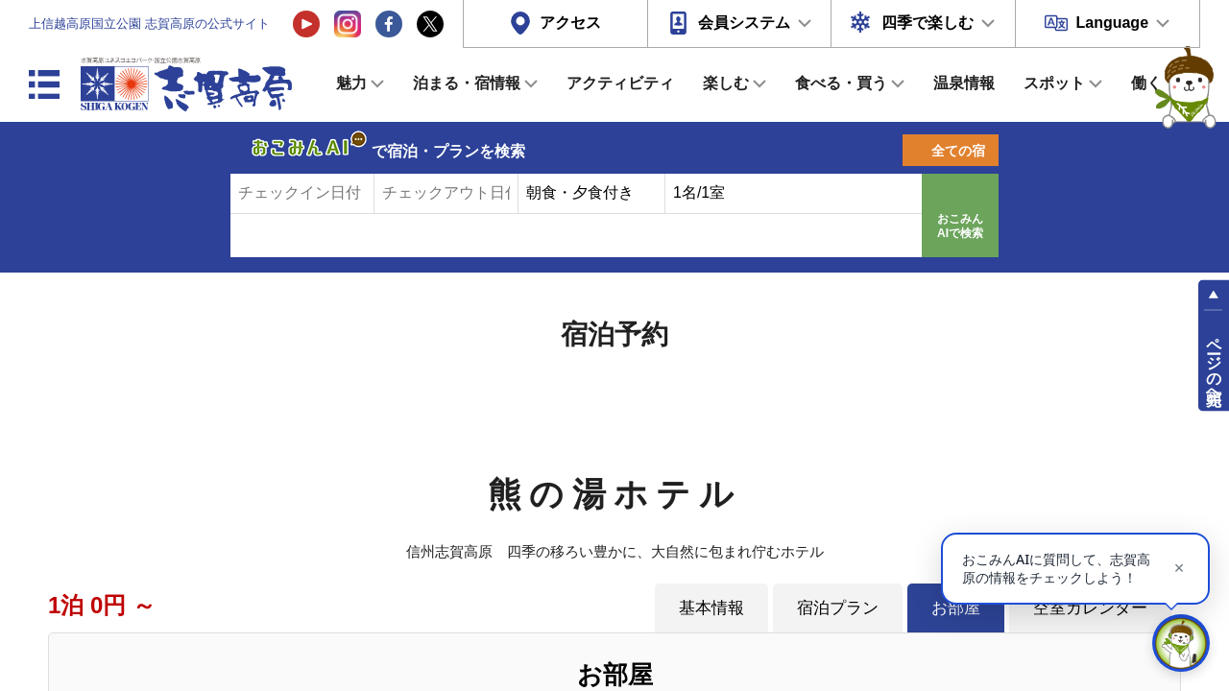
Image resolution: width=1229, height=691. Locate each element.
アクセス (570, 22)
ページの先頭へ (1214, 362)
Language (1111, 22)
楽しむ (726, 83)
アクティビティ (620, 83)
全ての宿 (958, 150)
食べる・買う (841, 83)
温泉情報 (964, 83)
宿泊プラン (838, 607)
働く (1146, 83)
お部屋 (955, 607)
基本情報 (711, 607)
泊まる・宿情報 (466, 83)
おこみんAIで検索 (960, 226)
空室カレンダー (1090, 607)
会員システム (744, 22)
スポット (1054, 83)
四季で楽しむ (927, 22)
